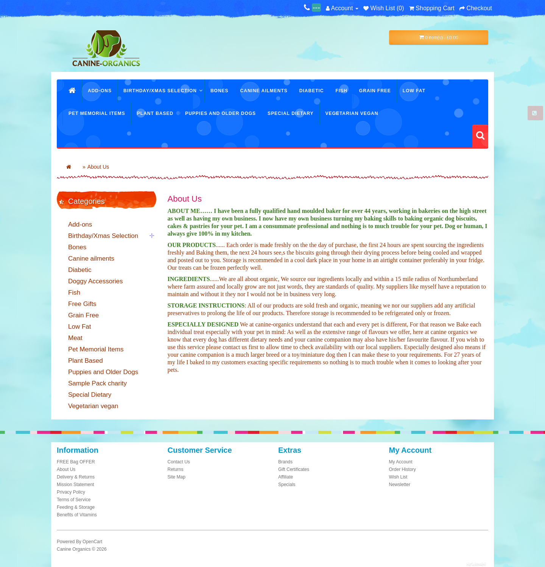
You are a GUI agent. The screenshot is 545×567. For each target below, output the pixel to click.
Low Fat (414, 90)
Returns (176, 469)
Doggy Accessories (95, 281)
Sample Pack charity (97, 383)
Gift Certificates (293, 469)
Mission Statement (75, 484)
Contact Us (179, 461)
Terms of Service (73, 499)
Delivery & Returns (76, 477)
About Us (98, 167)
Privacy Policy (71, 492)
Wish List (398, 477)
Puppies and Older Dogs (220, 113)
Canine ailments (264, 90)
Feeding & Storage (76, 507)
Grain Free (375, 90)
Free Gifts (82, 304)
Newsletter (400, 484)
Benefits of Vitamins (77, 514)
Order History (402, 469)
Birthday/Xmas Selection (160, 90)
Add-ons (100, 90)
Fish (341, 90)
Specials (286, 484)
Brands (285, 461)
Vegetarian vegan (351, 113)
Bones (219, 90)
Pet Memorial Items (97, 113)
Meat (75, 338)
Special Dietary (290, 113)
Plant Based (155, 113)
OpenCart (92, 541)
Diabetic (311, 90)
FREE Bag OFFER (76, 461)
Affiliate (285, 477)
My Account (401, 461)
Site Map (176, 477)
